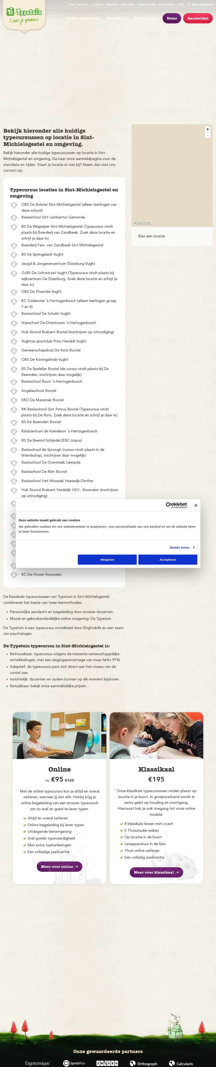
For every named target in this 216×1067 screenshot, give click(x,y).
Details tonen (179, 547)
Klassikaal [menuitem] (117, 18)
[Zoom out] (208, 135)
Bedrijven (127, 4)
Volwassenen (146, 4)
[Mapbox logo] (142, 223)
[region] (172, 175)
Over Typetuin (78, 4)
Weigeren (107, 559)
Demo (172, 18)
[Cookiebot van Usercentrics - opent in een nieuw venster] (169, 505)
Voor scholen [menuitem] (145, 18)
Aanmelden (198, 18)
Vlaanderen (167, 4)
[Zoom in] (208, 129)
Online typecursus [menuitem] (83, 18)
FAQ (181, 4)
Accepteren (168, 559)
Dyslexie (112, 4)
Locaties (97, 4)
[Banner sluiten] (195, 505)
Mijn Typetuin (200, 4)
